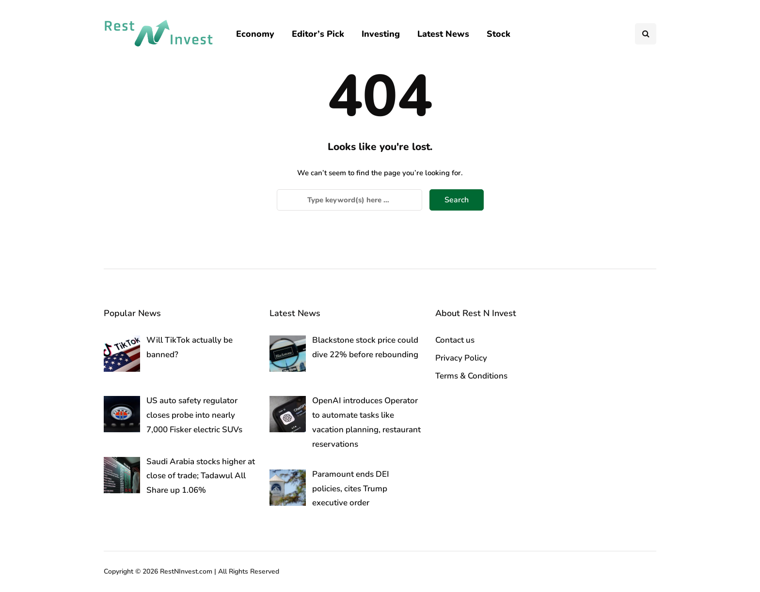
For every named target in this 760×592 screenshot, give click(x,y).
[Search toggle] (645, 34)
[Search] (349, 200)
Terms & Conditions (471, 375)
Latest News (443, 34)
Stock (498, 34)
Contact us (455, 340)
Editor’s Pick (318, 34)
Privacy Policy (461, 358)
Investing (381, 34)
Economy (255, 34)
